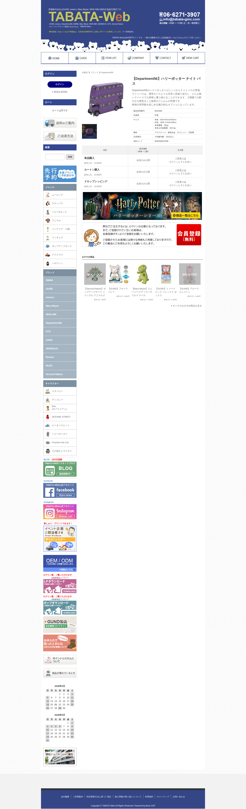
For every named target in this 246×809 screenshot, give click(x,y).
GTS (48, 331)
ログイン (173, 162)
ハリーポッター (59, 434)
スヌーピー (57, 391)
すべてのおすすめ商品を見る (187, 305)
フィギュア (57, 237)
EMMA (49, 280)
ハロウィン (57, 263)
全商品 (85, 72)
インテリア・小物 (61, 229)
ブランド (94, 72)
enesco (50, 297)
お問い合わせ (179, 797)
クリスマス (57, 254)
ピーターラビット (61, 425)
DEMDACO (52, 348)
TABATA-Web (89, 16)
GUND (49, 288)
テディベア (57, 203)
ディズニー (57, 399)
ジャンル (49, 187)
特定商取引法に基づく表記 (99, 797)
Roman (50, 357)
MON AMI (51, 314)
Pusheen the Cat (60, 442)
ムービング (57, 195)
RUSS (49, 365)
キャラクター (52, 383)
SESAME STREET (61, 417)
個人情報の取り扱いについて (128, 797)
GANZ (49, 340)
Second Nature (54, 374)
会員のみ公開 (143, 160)
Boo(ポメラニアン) (59, 407)
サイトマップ (163, 797)
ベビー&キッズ (59, 212)
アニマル (56, 220)
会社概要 (65, 797)
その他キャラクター (62, 451)
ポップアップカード (62, 246)
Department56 (107, 72)
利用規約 (149, 797)
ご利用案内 (78, 797)
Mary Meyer (52, 305)
